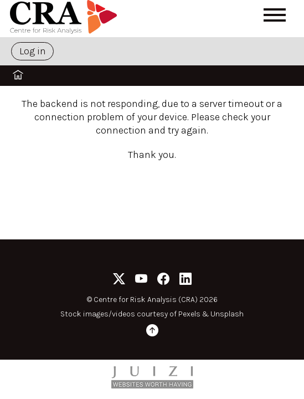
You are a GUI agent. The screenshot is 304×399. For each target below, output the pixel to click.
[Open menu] (275, 15)
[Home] (65, 18)
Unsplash (227, 314)
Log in (32, 51)
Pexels (189, 314)
